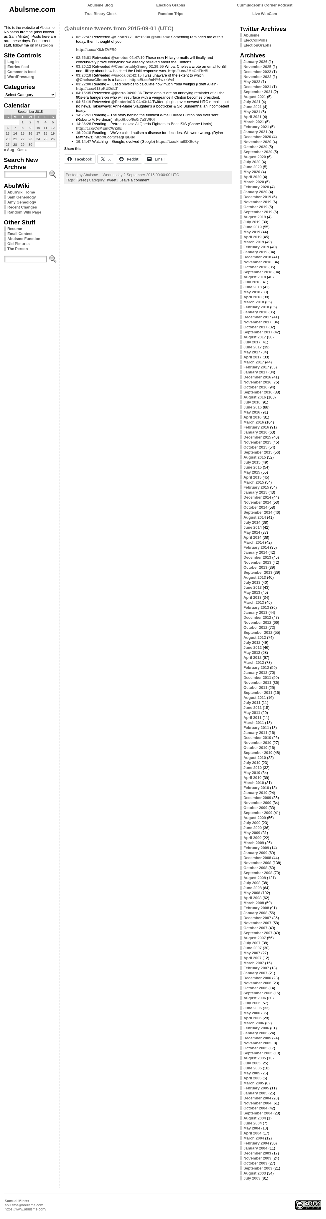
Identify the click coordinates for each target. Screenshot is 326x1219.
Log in (13, 61)
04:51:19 (83, 102)
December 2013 (257, 557)
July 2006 (252, 1003)
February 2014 (256, 547)
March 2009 (253, 843)
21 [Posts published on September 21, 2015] (15, 139)
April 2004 (252, 1133)
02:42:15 (133, 75)
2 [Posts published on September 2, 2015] (30, 122)
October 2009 (255, 808)
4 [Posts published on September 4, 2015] (45, 122)
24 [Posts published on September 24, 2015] (38, 139)
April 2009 (252, 838)
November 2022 (257, 77)
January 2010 (255, 792)
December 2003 (257, 1153)
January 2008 (255, 913)
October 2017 (255, 327)
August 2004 (254, 1118)
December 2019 (257, 197)
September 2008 (257, 873)
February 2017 (256, 367)
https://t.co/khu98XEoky (177, 141)
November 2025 (257, 66)
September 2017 (257, 332)
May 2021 (251, 112)
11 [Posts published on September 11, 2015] (45, 128)
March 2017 (253, 362)
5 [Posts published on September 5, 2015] (53, 122)
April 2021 (252, 117)
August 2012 (254, 637)
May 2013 (251, 592)
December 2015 (257, 437)
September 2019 (257, 212)
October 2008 (255, 868)
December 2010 (257, 737)
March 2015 (253, 482)
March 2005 (253, 1083)
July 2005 (252, 1063)
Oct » (22, 150)
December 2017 (257, 317)
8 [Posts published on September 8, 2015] (22, 128)
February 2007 (256, 968)
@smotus (120, 57)
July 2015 (252, 462)
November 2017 (257, 322)
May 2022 (251, 82)
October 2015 (255, 447)
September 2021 (257, 92)
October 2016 (255, 387)
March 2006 (253, 1023)
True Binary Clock (101, 13)
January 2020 (255, 192)
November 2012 (257, 622)
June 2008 (252, 888)
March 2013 (253, 602)
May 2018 (251, 292)
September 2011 (257, 692)
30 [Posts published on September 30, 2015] (30, 144)
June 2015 (252, 467)
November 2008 (257, 863)
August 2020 (254, 157)
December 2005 (257, 1038)
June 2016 (252, 407)
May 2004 (251, 1128)
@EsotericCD (123, 102)
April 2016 (252, 417)
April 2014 (252, 537)
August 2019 (254, 217)
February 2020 (256, 187)
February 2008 (256, 908)
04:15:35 (83, 93)
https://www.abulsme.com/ (25, 1209)
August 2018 (254, 277)
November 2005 (257, 1043)
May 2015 (251, 472)
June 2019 (252, 227)
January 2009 (255, 853)
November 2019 (257, 202)
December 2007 (257, 918)
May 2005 (251, 1073)
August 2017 (254, 337)
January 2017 (255, 372)
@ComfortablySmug (129, 66)
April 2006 (252, 1018)
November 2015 (257, 442)
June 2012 (252, 647)
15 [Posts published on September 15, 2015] (22, 133)
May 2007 (251, 953)
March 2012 (253, 662)
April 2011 (252, 717)
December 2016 (257, 377)
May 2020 (251, 172)
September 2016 (257, 392)
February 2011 (256, 727)
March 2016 (253, 422)
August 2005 (254, 1058)
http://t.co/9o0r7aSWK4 (134, 119)
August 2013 (254, 577)
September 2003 (257, 1168)
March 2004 (253, 1138)
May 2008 (251, 893)
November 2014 (257, 502)
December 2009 (257, 797)
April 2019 (252, 237)
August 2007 (254, 938)
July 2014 (252, 522)
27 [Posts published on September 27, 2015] (7, 144)
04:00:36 (134, 93)
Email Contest (19, 233)
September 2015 (257, 452)
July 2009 (252, 823)
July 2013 (252, 582)
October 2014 (255, 507)
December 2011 (257, 677)
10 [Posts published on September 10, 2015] (38, 128)
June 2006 (252, 1008)
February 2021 (256, 127)
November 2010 (257, 742)
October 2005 (255, 1048)
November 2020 (257, 142)
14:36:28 (83, 124)
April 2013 (252, 597)
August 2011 (254, 697)
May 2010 (251, 772)
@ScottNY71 (122, 37)
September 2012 (257, 632)
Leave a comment (134, 180)
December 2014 (257, 497)
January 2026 (255, 61)
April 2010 (252, 777)
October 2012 (255, 627)
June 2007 (252, 948)
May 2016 (251, 412)
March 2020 (253, 182)
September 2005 (257, 1053)
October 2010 (255, 747)
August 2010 (254, 757)
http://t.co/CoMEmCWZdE (99, 128)
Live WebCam (264, 13)
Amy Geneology (21, 202)
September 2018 (257, 272)
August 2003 (254, 1173)
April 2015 (252, 477)
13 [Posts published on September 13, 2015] (7, 133)
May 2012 (251, 652)
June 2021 (252, 107)
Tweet (81, 180)
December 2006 (257, 978)
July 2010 (252, 762)
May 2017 (251, 352)
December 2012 (257, 617)
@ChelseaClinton (91, 79)
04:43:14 (144, 102)
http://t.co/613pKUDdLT (97, 88)
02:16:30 (142, 37)
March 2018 (253, 302)
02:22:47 (83, 37)
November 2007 (257, 923)
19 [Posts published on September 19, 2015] (53, 133)
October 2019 (255, 207)
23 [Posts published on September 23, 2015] (30, 139)
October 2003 (255, 1163)
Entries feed (18, 66)
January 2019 (255, 252)
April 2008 (252, 898)
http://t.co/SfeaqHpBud (115, 137)
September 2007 (257, 933)
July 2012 (252, 642)
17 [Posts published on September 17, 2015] (38, 133)
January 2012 (255, 672)
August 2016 (254, 397)
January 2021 (255, 132)
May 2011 (251, 712)
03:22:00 (83, 84)
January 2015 (255, 492)
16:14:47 (83, 141)
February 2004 (256, 1143)
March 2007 (253, 963)
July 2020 (252, 162)
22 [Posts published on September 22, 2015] (22, 139)
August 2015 (254, 457)
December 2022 (257, 72)
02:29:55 (156, 66)
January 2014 (255, 552)
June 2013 (252, 587)
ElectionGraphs (257, 45)
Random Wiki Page (24, 212)
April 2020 (252, 177)
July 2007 (252, 943)
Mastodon (44, 45)
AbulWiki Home (21, 192)
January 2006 (255, 1033)
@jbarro (118, 93)
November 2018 (257, 262)
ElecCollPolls (255, 40)
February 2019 (256, 247)
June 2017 (252, 347)
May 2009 (251, 833)
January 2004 (255, 1148)
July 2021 (252, 102)
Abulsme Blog (100, 5)
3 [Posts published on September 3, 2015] (38, 122)
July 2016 (252, 402)
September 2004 (257, 1113)
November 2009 (257, 802)
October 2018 (255, 267)
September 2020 (257, 152)
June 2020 (252, 167)
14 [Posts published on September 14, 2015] (15, 133)
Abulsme (251, 35)
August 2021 (254, 97)
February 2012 (256, 667)
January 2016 (255, 432)
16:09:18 (83, 132)
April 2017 (252, 357)
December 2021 (257, 87)
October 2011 (255, 687)
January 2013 (255, 612)
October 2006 (255, 988)
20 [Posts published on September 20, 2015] (7, 139)
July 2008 (252, 883)
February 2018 (256, 307)
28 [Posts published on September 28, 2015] (15, 144)
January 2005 (255, 1093)
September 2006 (257, 993)
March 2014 (253, 542)
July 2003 (252, 1178)
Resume (14, 228)
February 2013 (256, 607)
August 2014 (254, 517)
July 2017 (252, 342)
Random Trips (170, 13)
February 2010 (256, 787)
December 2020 (257, 137)
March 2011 (253, 722)
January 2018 (255, 312)
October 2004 (255, 1108)
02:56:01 (83, 57)
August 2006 (254, 998)
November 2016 (257, 382)
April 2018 (252, 297)
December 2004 (257, 1098)
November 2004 (257, 1103)
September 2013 (257, 572)
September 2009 (257, 813)
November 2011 (257, 682)
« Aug (9, 150)
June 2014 (252, 527)
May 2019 (251, 232)
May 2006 (251, 1013)
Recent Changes (22, 207)
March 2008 (253, 903)
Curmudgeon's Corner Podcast (265, 5)
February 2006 (256, 1028)
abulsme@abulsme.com (24, 1205)
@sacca (118, 75)
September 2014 (257, 512)
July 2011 (252, 702)
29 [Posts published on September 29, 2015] (22, 144)
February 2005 (256, 1088)
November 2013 (257, 562)
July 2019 (252, 222)
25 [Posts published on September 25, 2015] (45, 139)
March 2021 (253, 122)
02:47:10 (136, 57)
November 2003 (257, 1158)
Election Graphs (170, 5)
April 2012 (252, 657)
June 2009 (252, 828)
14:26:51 (83, 115)
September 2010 (257, 752)
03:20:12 (83, 66)
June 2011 (252, 707)
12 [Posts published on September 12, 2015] (53, 128)
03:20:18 (83, 75)
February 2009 (256, 848)
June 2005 (252, 1068)
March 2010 (253, 782)
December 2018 (257, 257)
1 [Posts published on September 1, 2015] (22, 122)
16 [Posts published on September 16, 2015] (30, 133)
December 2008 (257, 858)
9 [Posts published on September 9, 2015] (30, 128)
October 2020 (255, 147)
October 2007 (255, 928)
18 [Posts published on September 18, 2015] (45, 133)
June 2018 (252, 287)
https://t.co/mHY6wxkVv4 (151, 79)
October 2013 (255, 567)
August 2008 (254, 878)
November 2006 (257, 983)
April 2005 (252, 1078)
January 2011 (255, 732)
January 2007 (255, 973)
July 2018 (252, 282)
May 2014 (251, 532)
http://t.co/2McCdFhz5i (188, 71)
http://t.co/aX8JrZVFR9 (96, 49)
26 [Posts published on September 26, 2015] (53, 139)
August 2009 (254, 818)
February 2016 (256, 427)
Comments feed (21, 72)
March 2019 (253, 242)
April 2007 (252, 958)
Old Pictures (18, 244)
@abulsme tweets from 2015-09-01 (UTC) (119, 28)
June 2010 (252, 767)
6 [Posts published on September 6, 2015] (8, 128)
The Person (17, 249)
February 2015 (256, 487)
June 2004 (252, 1123)
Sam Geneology (21, 197)
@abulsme (160, 37)
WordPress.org (20, 77)
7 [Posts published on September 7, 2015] (15, 128)
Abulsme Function (23, 238)
